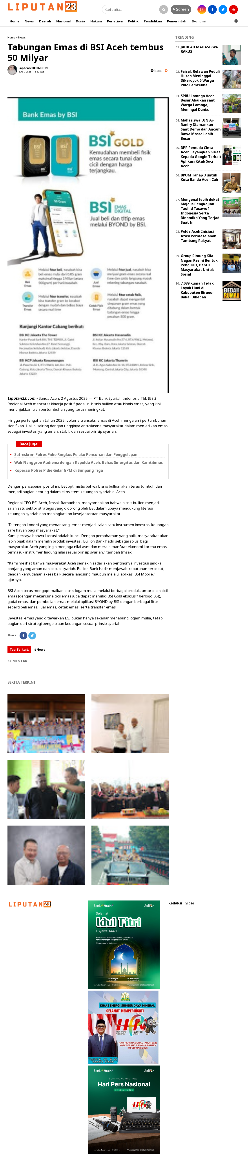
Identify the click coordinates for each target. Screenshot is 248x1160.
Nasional (63, 21)
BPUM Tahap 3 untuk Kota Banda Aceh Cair (200, 177)
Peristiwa (115, 21)
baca (156, 71)
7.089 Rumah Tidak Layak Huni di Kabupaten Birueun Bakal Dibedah (198, 290)
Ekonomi (198, 21)
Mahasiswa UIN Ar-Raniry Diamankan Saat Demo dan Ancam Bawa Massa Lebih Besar (201, 129)
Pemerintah (176, 21)
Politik (133, 21)
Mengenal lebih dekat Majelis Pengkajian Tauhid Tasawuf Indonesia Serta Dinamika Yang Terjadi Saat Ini (201, 211)
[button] (236, 19)
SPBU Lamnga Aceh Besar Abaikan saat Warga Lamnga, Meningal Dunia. (198, 102)
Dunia (80, 21)
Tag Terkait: (19, 649)
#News (39, 649)
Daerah (45, 21)
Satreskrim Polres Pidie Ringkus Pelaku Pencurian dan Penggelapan (75, 454)
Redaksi (175, 903)
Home (14, 21)
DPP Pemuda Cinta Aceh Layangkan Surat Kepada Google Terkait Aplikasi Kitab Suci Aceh (201, 156)
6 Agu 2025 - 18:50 (28, 71)
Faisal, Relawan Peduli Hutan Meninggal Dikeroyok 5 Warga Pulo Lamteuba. (200, 78)
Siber (189, 903)
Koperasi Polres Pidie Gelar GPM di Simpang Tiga (58, 470)
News (29, 21)
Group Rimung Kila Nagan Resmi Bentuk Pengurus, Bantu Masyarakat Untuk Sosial (199, 264)
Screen (181, 9)
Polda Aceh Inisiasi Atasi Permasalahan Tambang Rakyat (198, 236)
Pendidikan (153, 21)
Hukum (96, 21)
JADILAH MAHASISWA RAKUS (199, 49)
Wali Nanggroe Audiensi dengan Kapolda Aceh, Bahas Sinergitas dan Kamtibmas (88, 462)
